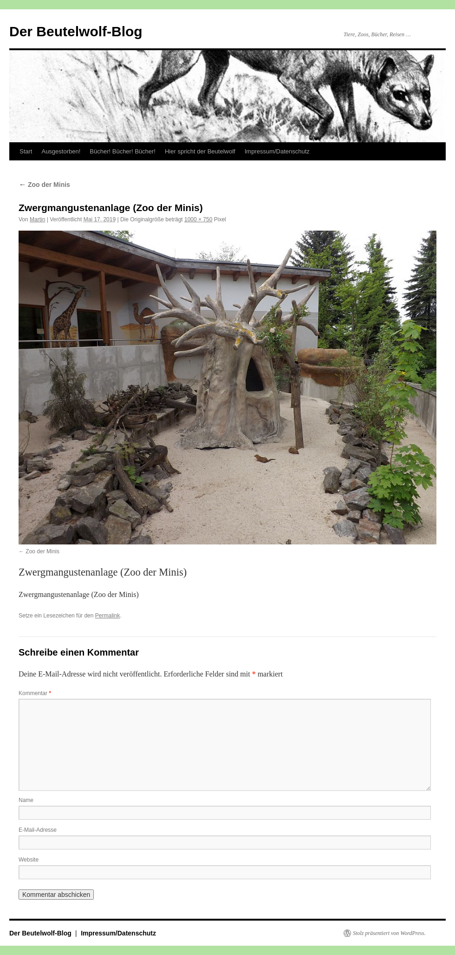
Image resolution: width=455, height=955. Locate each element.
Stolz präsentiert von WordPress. (389, 933)
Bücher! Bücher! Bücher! (123, 151)
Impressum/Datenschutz (277, 151)
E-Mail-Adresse (38, 830)
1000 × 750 (198, 219)
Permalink (107, 615)
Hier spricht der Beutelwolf (200, 151)
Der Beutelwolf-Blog (76, 31)
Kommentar (35, 693)
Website (29, 859)
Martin (37, 219)
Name (26, 800)
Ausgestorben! (60, 151)
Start (26, 151)
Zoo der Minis (44, 184)
